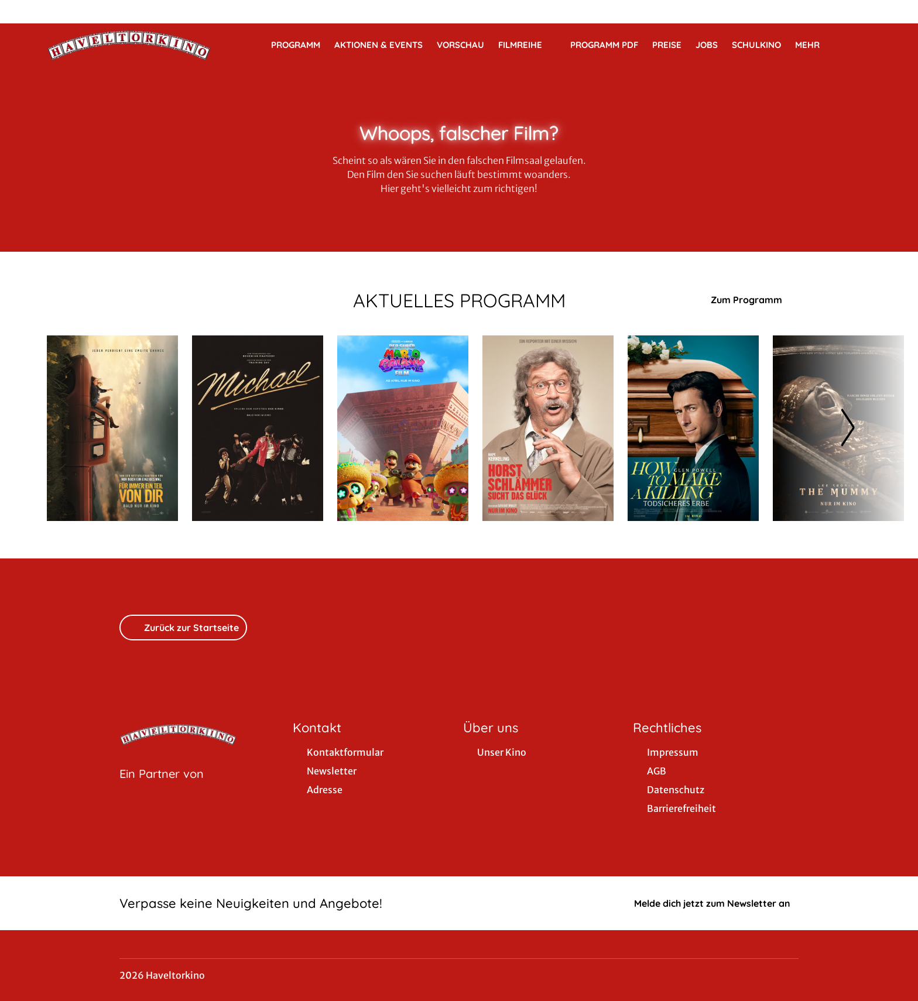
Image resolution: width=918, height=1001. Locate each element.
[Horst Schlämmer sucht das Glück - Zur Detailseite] (548, 428)
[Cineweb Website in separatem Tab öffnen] (161, 788)
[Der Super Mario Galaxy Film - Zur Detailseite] (402, 428)
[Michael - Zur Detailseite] (257, 428)
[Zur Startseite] (129, 44)
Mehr (814, 45)
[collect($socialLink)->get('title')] (21, 11)
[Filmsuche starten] (859, 44)
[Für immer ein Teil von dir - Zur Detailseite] (112, 428)
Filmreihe (527, 45)
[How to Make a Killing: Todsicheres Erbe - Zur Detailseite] (693, 428)
